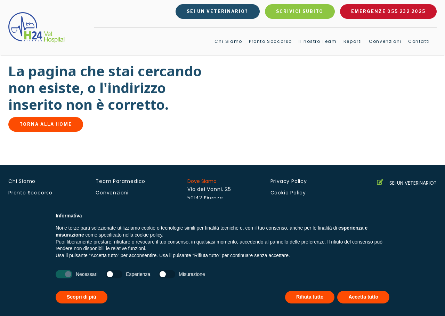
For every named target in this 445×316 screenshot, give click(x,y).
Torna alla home (45, 124)
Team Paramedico (120, 181)
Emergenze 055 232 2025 (388, 11)
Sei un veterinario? (217, 11)
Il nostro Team (318, 41)
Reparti (352, 41)
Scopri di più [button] (81, 297)
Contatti (419, 41)
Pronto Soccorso (270, 41)
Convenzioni (385, 41)
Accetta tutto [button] (363, 297)
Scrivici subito (299, 11)
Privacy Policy (288, 181)
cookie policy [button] (148, 235)
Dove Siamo (202, 181)
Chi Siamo (228, 41)
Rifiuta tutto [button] (310, 297)
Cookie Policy (288, 192)
